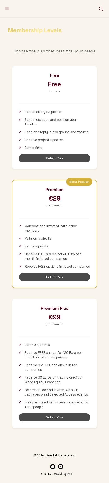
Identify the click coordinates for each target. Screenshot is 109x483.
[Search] (101, 8)
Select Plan (54, 158)
